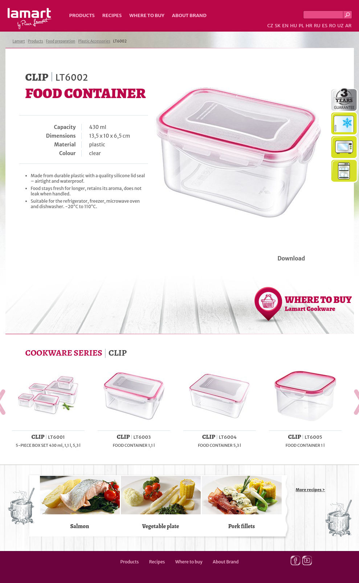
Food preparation (61, 41)
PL (301, 26)
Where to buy (146, 15)
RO (332, 26)
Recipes (112, 15)
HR (309, 26)
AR (348, 26)
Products (82, 15)
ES (324, 26)
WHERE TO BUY (318, 303)
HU (293, 26)
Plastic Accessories (94, 41)
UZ (340, 26)
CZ (270, 26)
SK (278, 26)
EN (285, 26)
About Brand (189, 15)
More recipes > (310, 489)
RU (317, 26)
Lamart (29, 18)
